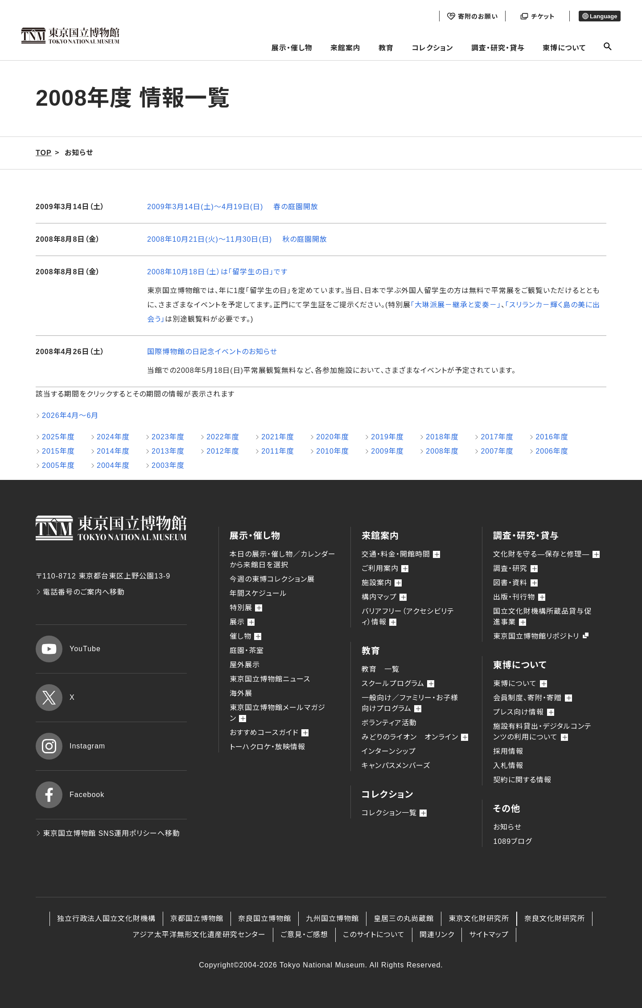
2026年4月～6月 (70, 415)
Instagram (70, 746)
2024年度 (113, 437)
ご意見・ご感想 (304, 934)
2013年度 (168, 451)
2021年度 (277, 437)
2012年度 (222, 451)
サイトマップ (489, 934)
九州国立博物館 (332, 918)
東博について (564, 48)
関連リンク (437, 934)
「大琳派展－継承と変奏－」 (456, 305)
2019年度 (387, 437)
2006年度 (551, 451)
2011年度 (277, 451)
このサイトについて (374, 934)
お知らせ (507, 827)
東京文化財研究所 (479, 918)
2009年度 (387, 451)
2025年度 (58, 437)
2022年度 (222, 437)
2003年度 (168, 465)
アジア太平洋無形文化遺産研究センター (199, 934)
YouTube (68, 649)
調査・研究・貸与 (498, 48)
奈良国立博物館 (264, 918)
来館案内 (345, 48)
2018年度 (442, 437)
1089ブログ (512, 841)
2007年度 (497, 451)
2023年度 (168, 437)
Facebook (70, 794)
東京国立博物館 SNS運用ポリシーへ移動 (108, 833)
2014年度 (113, 451)
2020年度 (332, 437)
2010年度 (332, 451)
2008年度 (442, 451)
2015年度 (58, 451)
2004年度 (113, 465)
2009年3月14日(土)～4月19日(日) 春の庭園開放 (232, 207)
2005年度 (58, 465)
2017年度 (497, 437)
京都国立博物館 (196, 918)
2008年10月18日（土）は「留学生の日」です (217, 272)
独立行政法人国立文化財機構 (106, 918)
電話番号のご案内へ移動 (80, 592)
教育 (386, 48)
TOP (44, 153)
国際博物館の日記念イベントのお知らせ (212, 351)
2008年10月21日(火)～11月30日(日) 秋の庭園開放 (237, 239)
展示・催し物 (292, 48)
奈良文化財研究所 (554, 918)
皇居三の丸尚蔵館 (404, 918)
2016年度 (551, 437)
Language (599, 16)
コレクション (432, 48)
